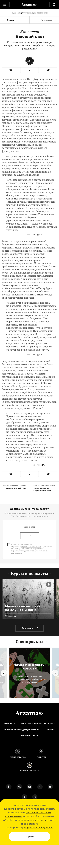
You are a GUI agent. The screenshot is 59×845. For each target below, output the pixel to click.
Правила (50, 730)
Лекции (10, 20)
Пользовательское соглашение (38, 724)
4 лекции (12, 616)
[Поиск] (54, 5)
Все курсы (27, 628)
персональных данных (31, 820)
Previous (4, 673)
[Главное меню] (4, 4)
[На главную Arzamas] (29, 4)
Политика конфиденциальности (21, 730)
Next (55, 599)
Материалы (46, 20)
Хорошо (29, 836)
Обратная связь (29, 735)
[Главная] (29, 713)
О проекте (9, 724)
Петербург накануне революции (30, 13)
